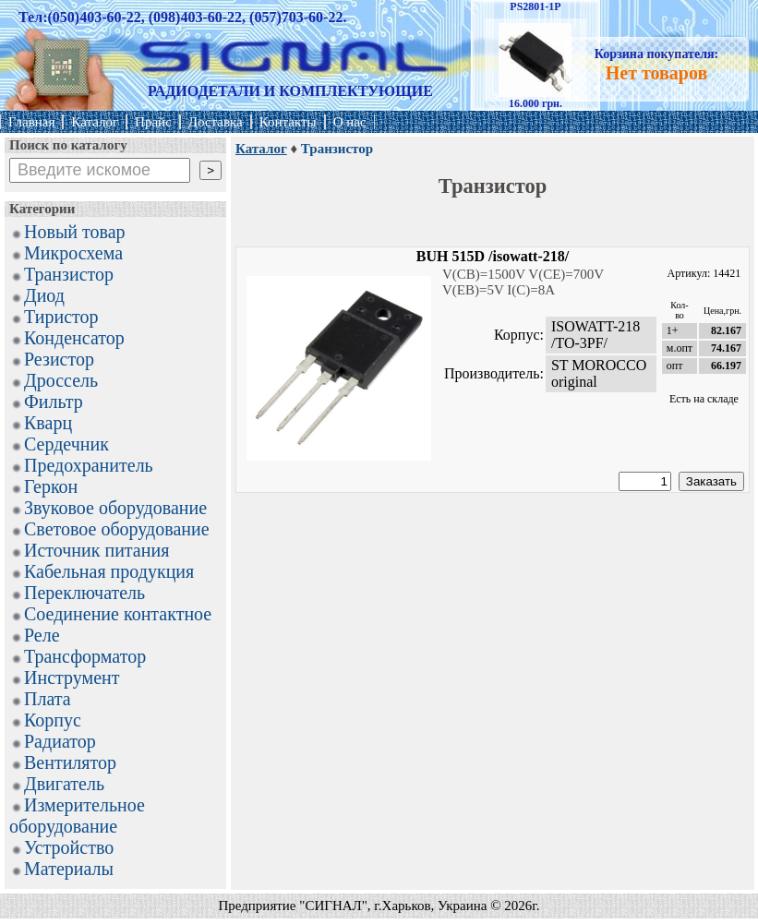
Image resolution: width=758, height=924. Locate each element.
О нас (350, 121)
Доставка (215, 121)
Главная (31, 121)
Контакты (288, 121)
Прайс (153, 121)
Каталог (94, 121)
